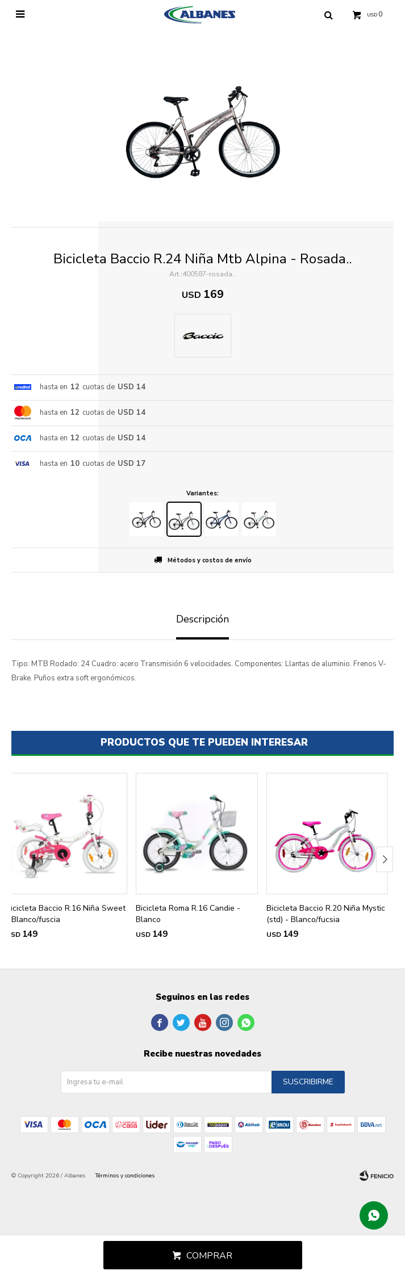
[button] (384, 859)
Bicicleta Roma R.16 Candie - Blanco (188, 914)
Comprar (209, 1255)
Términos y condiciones (125, 1176)
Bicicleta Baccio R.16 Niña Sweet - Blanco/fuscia (66, 914)
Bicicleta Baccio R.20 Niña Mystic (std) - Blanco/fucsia (325, 914)
